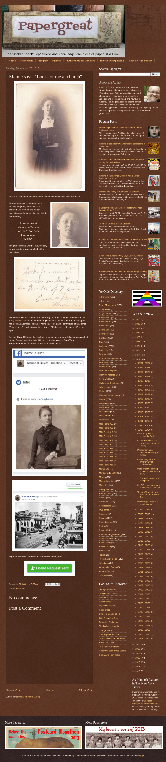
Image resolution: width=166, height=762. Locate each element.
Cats (101, 342)
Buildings (103, 338)
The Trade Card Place (109, 647)
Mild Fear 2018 (106, 436)
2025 (138, 324)
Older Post (86, 690)
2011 (138, 666)
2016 (138, 644)
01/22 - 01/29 (144, 625)
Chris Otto (24, 584)
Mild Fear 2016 (106, 428)
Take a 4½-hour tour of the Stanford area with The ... (148, 494)
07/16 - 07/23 (144, 545)
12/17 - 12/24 (144, 372)
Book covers (105, 317)
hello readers (105, 387)
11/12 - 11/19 (144, 394)
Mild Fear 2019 (106, 440)
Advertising (104, 297)
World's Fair (104, 571)
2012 (138, 662)
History (102, 391)
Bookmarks (104, 325)
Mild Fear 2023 (106, 456)
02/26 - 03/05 (144, 603)
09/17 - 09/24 (144, 430)
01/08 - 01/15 (144, 634)
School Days (105, 542)
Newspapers (105, 489)
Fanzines (103, 354)
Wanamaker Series (108, 567)
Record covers (105, 522)
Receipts (103, 514)
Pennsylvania (105, 493)
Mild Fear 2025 (106, 465)
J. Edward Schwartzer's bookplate (148, 479)
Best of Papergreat (107, 305)
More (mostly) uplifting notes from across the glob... (148, 471)
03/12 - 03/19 (144, 598)
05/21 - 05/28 (144, 572)
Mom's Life (104, 469)
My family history (107, 481)
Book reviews (105, 321)
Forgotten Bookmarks (109, 622)
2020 (138, 346)
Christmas (103, 346)
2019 (138, 350)
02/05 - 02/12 (144, 616)
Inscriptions (104, 411)
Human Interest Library (109, 395)
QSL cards (104, 510)
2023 (138, 332)
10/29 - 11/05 (144, 403)
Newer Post (13, 690)
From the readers (107, 375)
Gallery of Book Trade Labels (112, 651)
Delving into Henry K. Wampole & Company (119, 191)
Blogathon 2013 (106, 313)
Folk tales (103, 362)
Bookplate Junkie (107, 642)
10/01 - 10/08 (144, 421)
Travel (102, 555)
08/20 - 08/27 (144, 523)
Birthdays (103, 309)
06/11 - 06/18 (144, 567)
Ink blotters (104, 407)
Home (12, 60)
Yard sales (104, 575)
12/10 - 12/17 (144, 376)
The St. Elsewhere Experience (113, 638)
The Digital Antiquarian (109, 626)
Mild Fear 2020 (106, 444)
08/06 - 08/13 (144, 532)
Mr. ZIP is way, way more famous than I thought (148, 486)
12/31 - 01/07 (144, 363)
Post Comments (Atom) (29, 697)
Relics (102, 526)
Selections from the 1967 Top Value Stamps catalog (122, 271)
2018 (138, 355)
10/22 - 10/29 (144, 407)
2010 (138, 671)
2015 (138, 649)
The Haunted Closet (108, 593)
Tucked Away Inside (112, 60)
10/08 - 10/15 (144, 416)
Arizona (102, 301)
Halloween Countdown (109, 383)
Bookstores (104, 334)
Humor (102, 399)
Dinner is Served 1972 (109, 614)
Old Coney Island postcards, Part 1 (146, 434)
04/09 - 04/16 (144, 585)
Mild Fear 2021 (106, 448)
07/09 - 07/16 (144, 549)
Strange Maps (105, 630)
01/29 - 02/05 (144, 621)
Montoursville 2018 (108, 473)
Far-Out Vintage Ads (108, 358)
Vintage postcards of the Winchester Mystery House (123, 239)
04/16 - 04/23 (144, 581)
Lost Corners (105, 415)
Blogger (140, 755)
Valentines (104, 563)
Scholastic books (107, 538)
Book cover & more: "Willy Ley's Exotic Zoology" (121, 256)
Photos (56, 60)
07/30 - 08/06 (144, 536)
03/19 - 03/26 (144, 594)
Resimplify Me (105, 530)
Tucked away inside (108, 559)
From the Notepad (107, 370)
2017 (138, 359)
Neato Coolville (106, 597)
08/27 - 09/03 (144, 518)
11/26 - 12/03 (144, 385)
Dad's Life (103, 350)
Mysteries (103, 485)
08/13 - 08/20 (144, 527)
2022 (138, 337)
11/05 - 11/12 (144, 399)
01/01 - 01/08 (144, 638)
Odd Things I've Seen (109, 618)
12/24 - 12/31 (144, 367)
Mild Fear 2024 (106, 461)
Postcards (26, 60)
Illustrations (104, 403)
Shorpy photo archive (109, 634)
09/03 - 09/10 (144, 514)
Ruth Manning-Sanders (80, 60)
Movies (102, 477)
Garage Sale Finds (107, 589)
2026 (138, 319)
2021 (138, 341)
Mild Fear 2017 (106, 432)
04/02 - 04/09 (144, 590)
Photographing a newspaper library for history (148, 452)
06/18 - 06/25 (144, 563)
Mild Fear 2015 (106, 424)
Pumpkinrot (104, 610)
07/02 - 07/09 (144, 554)
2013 (138, 658)
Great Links (104, 379)
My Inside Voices (107, 605)
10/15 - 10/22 (144, 412)
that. (59, 343)
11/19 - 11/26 (144, 390)
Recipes (43, 60)
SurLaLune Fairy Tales (109, 655)
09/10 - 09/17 (144, 509)
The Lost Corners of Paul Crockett (115, 224)
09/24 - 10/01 (144, 425)
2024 (138, 328)
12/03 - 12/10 (144, 381)
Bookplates (104, 330)
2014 (138, 653)
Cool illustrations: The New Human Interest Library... (148, 443)
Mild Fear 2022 (106, 452)
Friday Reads (105, 366)
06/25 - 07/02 (144, 558)
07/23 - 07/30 (144, 541)
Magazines (104, 419)
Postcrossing (105, 506)
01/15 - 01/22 (144, 630)
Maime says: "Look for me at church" (147, 502)
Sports (102, 550)
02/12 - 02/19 (144, 612)
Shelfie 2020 (105, 546)
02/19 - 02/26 (144, 607)
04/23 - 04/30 (144, 576)
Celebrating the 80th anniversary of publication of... (146, 462)
